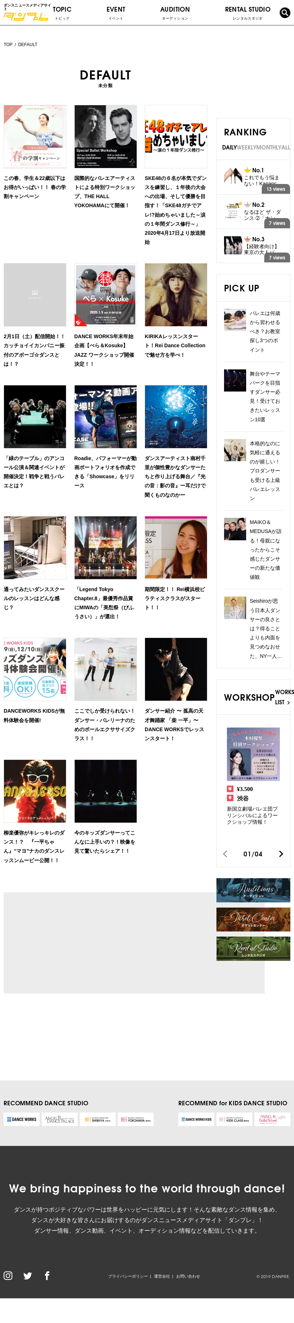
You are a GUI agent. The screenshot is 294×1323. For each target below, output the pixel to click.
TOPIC (62, 12)
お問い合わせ (188, 1276)
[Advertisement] (72, 942)
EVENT (116, 12)
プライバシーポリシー (128, 1276)
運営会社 (162, 1276)
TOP (8, 44)
